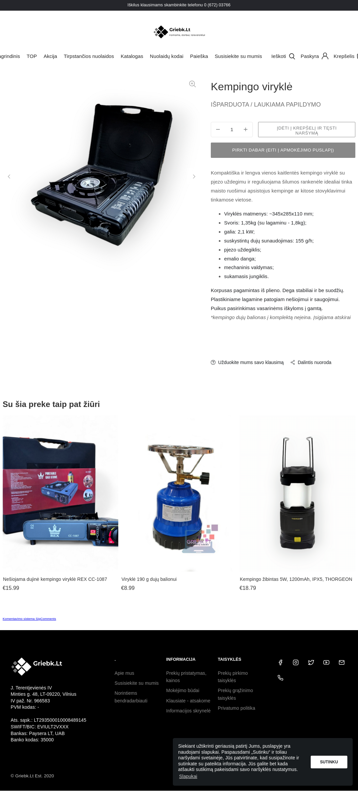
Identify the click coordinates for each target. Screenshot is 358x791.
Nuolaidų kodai (166, 56)
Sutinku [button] (329, 762)
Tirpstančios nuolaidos (89, 56)
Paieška (199, 56)
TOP (32, 56)
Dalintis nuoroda (310, 362)
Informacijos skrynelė (188, 710)
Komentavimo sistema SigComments (29, 618)
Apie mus (124, 673)
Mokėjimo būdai (182, 690)
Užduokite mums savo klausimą (247, 362)
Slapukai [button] (188, 776)
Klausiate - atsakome (188, 700)
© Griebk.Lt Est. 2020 (32, 775)
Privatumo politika (236, 708)
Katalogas (132, 56)
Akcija (50, 56)
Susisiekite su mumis (238, 56)
